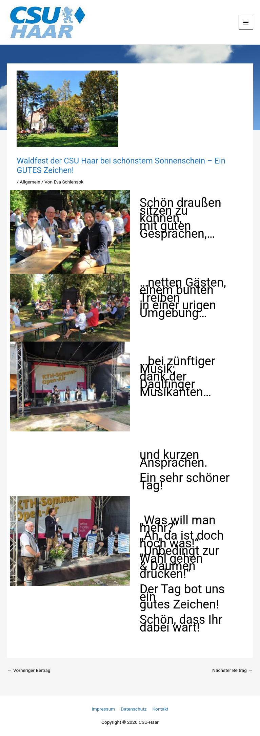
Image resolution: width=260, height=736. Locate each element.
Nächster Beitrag (232, 670)
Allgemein (30, 182)
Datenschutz (133, 709)
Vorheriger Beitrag (29, 670)
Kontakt (160, 709)
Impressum (103, 709)
